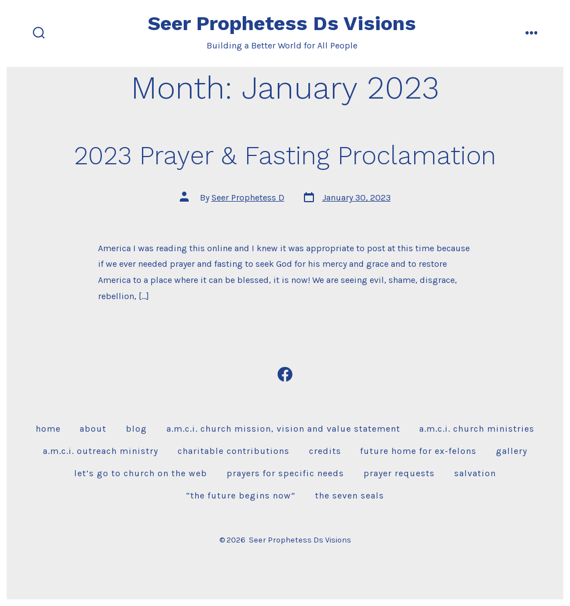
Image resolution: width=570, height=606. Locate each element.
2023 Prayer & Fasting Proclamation (285, 155)
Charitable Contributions (233, 451)
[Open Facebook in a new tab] (285, 374)
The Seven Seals (349, 495)
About (93, 428)
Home (48, 428)
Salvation (475, 473)
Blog (136, 428)
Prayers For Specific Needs (285, 473)
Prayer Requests (399, 473)
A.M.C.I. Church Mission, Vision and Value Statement (283, 428)
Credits (325, 451)
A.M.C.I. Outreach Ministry (100, 451)
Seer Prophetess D (248, 197)
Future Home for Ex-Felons (418, 451)
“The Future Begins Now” (241, 495)
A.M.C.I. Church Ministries (476, 428)
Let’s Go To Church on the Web (140, 473)
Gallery (511, 451)
